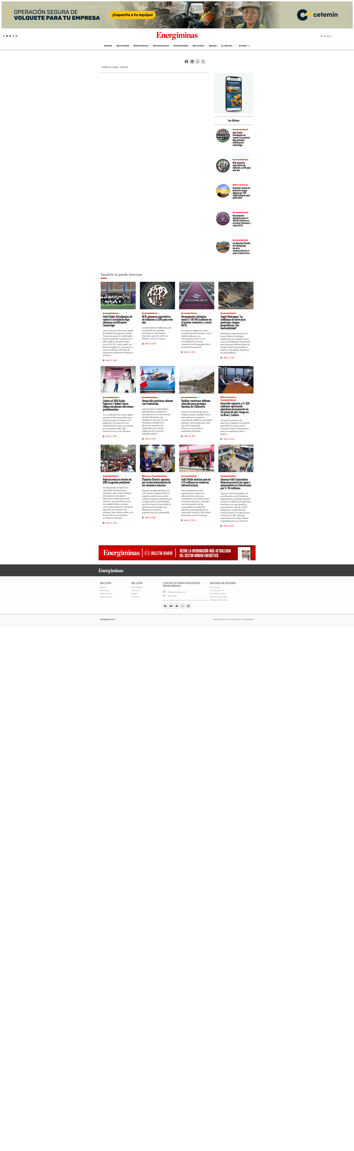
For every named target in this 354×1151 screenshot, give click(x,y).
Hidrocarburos (240, 185)
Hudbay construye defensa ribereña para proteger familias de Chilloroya (195, 403)
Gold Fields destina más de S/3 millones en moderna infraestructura (196, 482)
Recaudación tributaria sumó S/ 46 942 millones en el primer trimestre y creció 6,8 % (242, 220)
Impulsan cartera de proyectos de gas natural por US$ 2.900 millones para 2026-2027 (241, 193)
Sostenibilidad (240, 129)
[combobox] (334, 36)
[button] (186, 61)
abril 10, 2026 (189, 436)
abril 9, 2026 (228, 526)
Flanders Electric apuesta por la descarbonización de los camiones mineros (156, 482)
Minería (146, 476)
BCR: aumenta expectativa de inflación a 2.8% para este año (242, 166)
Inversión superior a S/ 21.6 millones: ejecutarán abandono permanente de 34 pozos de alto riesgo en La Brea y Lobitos (234, 409)
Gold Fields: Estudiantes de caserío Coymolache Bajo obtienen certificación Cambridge (241, 139)
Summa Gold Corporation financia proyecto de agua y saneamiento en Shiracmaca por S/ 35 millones (235, 484)
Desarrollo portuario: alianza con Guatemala (157, 402)
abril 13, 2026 (111, 360)
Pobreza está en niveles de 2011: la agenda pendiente (117, 481)
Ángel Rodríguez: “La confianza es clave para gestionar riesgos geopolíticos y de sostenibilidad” (233, 322)
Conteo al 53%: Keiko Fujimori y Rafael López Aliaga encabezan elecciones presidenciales (118, 405)
